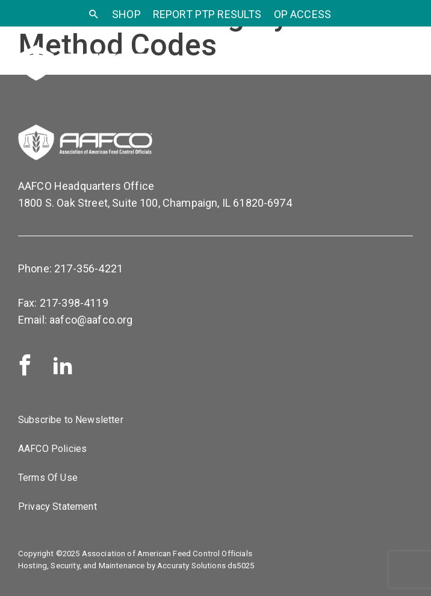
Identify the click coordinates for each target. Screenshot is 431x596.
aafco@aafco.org (90, 319)
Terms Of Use (48, 477)
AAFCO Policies (52, 448)
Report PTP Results (207, 14)
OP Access (302, 14)
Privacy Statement (57, 506)
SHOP (126, 14)
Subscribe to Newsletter (70, 419)
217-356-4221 (88, 268)
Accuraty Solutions (191, 565)
